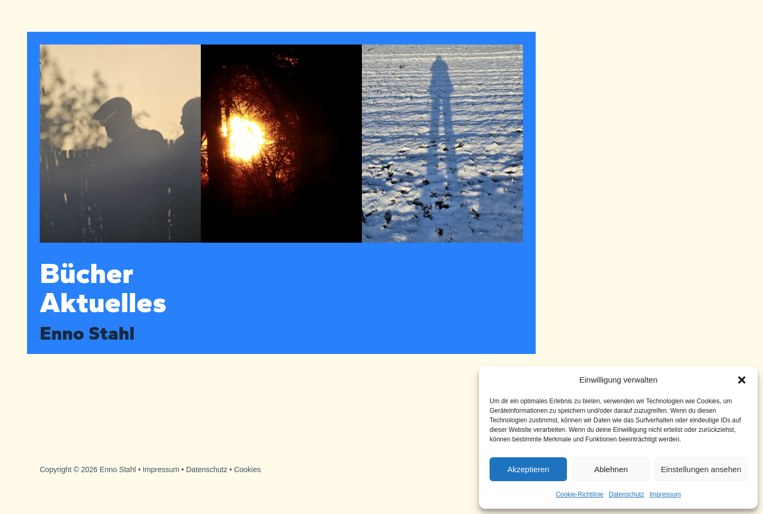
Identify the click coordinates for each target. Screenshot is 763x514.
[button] (742, 380)
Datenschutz (626, 494)
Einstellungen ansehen (701, 469)
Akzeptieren (528, 469)
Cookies (247, 469)
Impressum (665, 494)
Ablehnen (610, 469)
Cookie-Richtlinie (580, 494)
